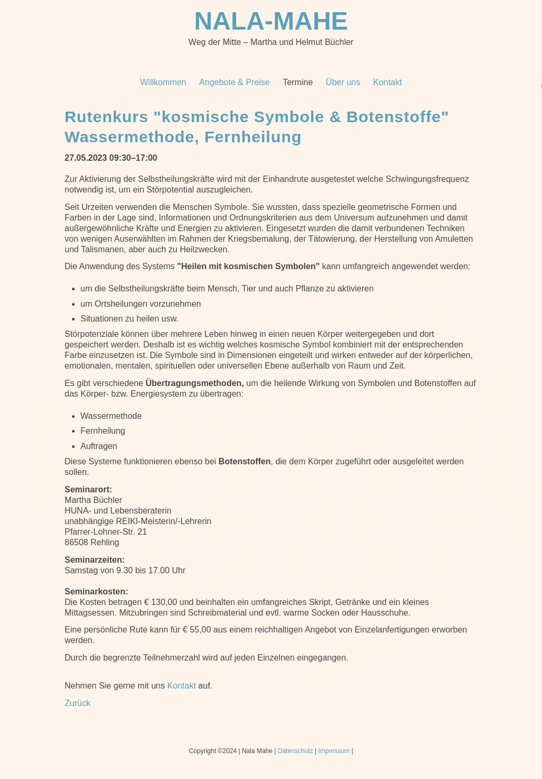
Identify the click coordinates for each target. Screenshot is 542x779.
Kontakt (181, 685)
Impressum (333, 751)
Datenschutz (295, 751)
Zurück (78, 703)
